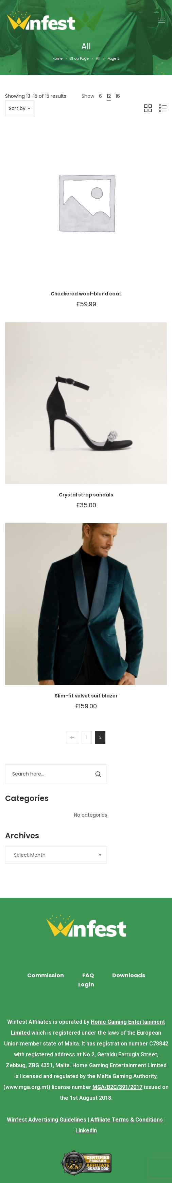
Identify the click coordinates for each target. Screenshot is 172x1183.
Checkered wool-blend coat (86, 293)
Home (57, 58)
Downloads (128, 975)
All (98, 58)
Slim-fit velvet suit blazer (86, 695)
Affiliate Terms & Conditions (126, 1119)
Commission (45, 975)
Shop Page (79, 58)
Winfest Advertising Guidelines (46, 1119)
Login (86, 984)
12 (109, 96)
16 (118, 96)
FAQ (88, 975)
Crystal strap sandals (86, 494)
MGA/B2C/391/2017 (117, 1087)
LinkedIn (86, 1130)
